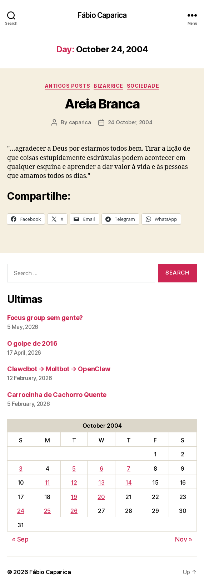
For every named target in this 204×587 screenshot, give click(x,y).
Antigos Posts (67, 86)
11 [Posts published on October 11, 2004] (47, 482)
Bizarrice (108, 86)
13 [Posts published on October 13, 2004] (101, 482)
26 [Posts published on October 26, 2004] (73, 510)
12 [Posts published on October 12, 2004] (74, 482)
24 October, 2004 (130, 122)
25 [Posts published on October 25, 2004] (47, 510)
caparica (80, 122)
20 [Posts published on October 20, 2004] (101, 496)
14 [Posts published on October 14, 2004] (128, 482)
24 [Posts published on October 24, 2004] (20, 510)
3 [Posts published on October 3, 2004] (21, 468)
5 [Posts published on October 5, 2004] (74, 468)
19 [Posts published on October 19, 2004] (74, 496)
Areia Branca (102, 104)
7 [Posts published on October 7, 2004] (128, 468)
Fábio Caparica (102, 15)
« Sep (20, 539)
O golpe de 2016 (32, 343)
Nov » (183, 539)
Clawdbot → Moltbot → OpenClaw (58, 369)
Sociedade (143, 86)
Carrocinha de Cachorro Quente (56, 394)
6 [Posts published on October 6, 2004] (101, 468)
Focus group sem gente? (45, 317)
